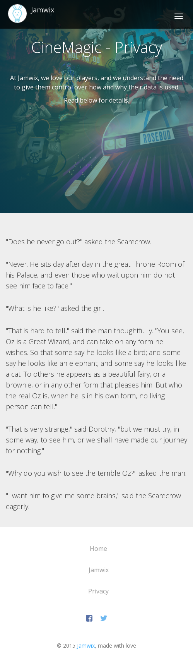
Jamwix (99, 570)
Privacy (98, 591)
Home (98, 548)
